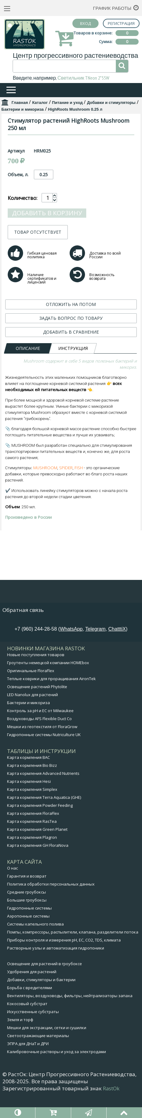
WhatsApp (71, 652)
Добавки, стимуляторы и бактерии (41, 1002)
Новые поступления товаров (35, 677)
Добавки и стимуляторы (111, 102)
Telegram (95, 652)
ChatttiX (117, 652)
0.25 (43, 270)
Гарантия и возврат (27, 899)
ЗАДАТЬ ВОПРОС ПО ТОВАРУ (71, 413)
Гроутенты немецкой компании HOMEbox (48, 685)
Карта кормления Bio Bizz (32, 788)
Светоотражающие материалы (38, 1058)
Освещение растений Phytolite (37, 709)
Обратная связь (23, 632)
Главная (20, 102)
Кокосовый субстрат (27, 1026)
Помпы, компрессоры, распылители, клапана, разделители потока (72, 955)
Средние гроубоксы (26, 915)
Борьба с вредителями (29, 1010)
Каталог (39, 102)
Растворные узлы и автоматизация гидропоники (55, 971)
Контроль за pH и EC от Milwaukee (40, 733)
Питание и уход (67, 102)
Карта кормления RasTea (32, 844)
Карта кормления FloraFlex (33, 836)
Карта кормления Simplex (32, 812)
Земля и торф (20, 1042)
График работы (112, 8)
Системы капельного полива (35, 947)
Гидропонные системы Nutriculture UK (44, 757)
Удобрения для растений (31, 994)
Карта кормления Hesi (29, 804)
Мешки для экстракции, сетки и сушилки (46, 1050)
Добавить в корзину (47, 308)
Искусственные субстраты (33, 1034)
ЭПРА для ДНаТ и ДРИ (28, 1066)
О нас (12, 891)
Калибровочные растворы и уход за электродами (56, 1074)
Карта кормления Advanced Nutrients (43, 796)
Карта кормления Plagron (32, 860)
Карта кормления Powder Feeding (40, 828)
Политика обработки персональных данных (51, 907)
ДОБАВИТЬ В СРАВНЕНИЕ (71, 427)
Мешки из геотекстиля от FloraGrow (42, 749)
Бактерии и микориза (23, 109)
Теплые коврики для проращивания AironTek (51, 701)
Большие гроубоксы (27, 923)
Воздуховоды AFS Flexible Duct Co (39, 741)
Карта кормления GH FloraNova (37, 868)
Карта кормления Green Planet (37, 852)
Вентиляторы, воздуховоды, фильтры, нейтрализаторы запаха (69, 1018)
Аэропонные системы (28, 939)
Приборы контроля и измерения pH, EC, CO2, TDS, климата (64, 963)
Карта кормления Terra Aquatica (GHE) (44, 820)
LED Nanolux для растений (32, 717)
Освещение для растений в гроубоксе (44, 986)
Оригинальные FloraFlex (30, 693)
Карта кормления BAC (28, 780)
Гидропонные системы (29, 931)
